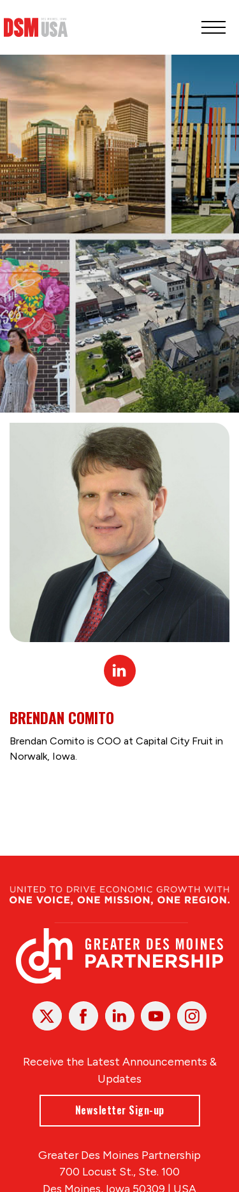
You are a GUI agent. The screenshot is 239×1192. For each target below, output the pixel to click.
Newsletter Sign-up (119, 1110)
